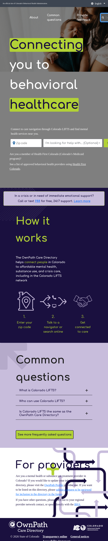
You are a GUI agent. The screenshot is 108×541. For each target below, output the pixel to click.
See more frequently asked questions (44, 434)
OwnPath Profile (53, 485)
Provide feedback (83, 17)
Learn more (82, 201)
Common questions (54, 17)
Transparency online (55, 536)
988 (37, 201)
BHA (77, 504)
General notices (79, 536)
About (34, 17)
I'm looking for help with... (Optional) (71, 143)
